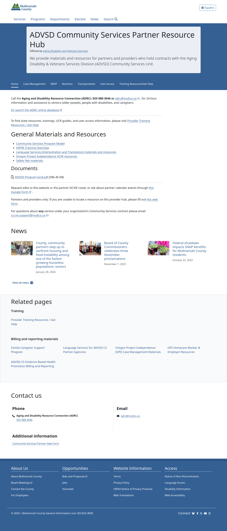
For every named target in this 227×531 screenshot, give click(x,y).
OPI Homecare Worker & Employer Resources (184, 350)
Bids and (75, 476)
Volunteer (68, 489)
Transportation (86, 84)
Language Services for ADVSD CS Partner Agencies (85, 350)
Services (20, 19)
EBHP (53, 84)
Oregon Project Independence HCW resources (46, 156)
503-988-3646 (24, 420)
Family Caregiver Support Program (28, 350)
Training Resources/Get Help (136, 84)
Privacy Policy (121, 482)
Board (22, 482)
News (94, 19)
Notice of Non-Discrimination (182, 476)
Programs (38, 19)
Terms (117, 476)
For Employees (19, 495)
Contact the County (22, 489)
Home (14, 84)
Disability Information (177, 489)
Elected (80, 19)
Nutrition (67, 84)
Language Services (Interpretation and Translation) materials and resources (66, 152)
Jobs (64, 482)
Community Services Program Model (40, 143)
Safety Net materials (29, 160)
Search (109, 19)
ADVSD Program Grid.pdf (32, 177)
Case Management (34, 84)
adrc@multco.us (130, 416)
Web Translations (124, 495)
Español (209, 7)
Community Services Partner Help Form (35, 443)
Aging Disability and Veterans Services (65, 51)
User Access (107, 84)
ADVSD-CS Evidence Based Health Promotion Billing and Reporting (33, 364)
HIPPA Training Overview (32, 148)
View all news (20, 282)
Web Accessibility (175, 495)
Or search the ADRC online (37, 110)
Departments (60, 19)
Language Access (175, 482)
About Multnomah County (26, 476)
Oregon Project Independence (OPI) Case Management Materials (138, 350)
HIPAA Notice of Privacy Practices (133, 489)
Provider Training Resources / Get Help (33, 322)
